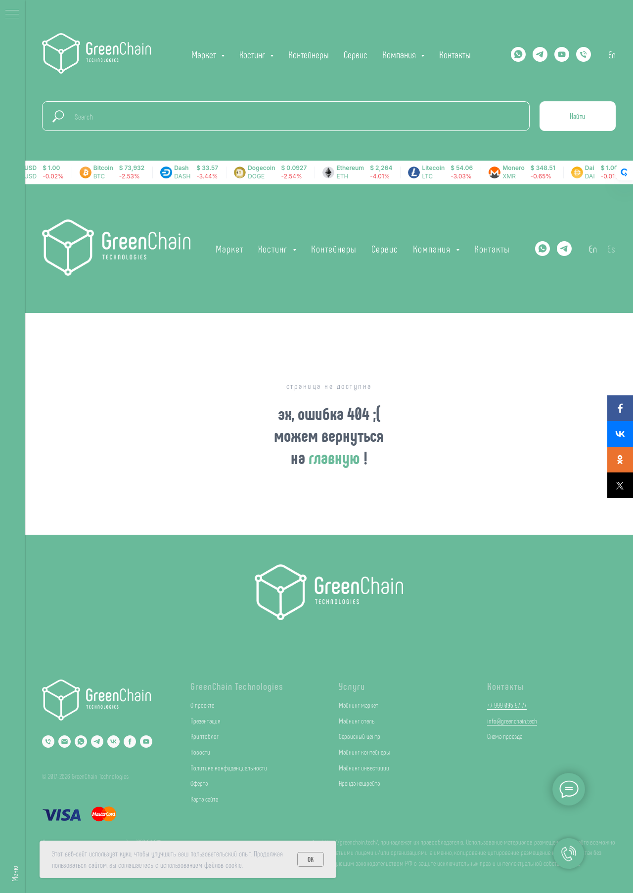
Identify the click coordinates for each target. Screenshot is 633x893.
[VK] (113, 741)
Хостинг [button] (253, 54)
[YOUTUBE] (561, 54)
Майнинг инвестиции (364, 768)
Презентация (205, 721)
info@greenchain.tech (512, 721)
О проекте (202, 705)
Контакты (455, 54)
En (612, 54)
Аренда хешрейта (359, 783)
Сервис (355, 54)
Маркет (229, 249)
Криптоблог (204, 736)
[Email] (64, 741)
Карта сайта (204, 799)
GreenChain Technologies (236, 686)
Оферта (199, 783)
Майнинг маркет (358, 705)
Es (611, 249)
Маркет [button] (205, 54)
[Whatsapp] (518, 54)
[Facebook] (130, 741)
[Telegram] (540, 54)
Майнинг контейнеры (364, 752)
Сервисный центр (359, 736)
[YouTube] (146, 741)
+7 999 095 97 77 (507, 705)
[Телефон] (583, 54)
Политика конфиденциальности (228, 768)
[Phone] (48, 741)
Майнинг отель (357, 721)
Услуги (352, 686)
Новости (200, 752)
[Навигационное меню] (12, 15)
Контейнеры (308, 54)
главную (336, 457)
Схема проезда (504, 736)
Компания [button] (400, 54)
